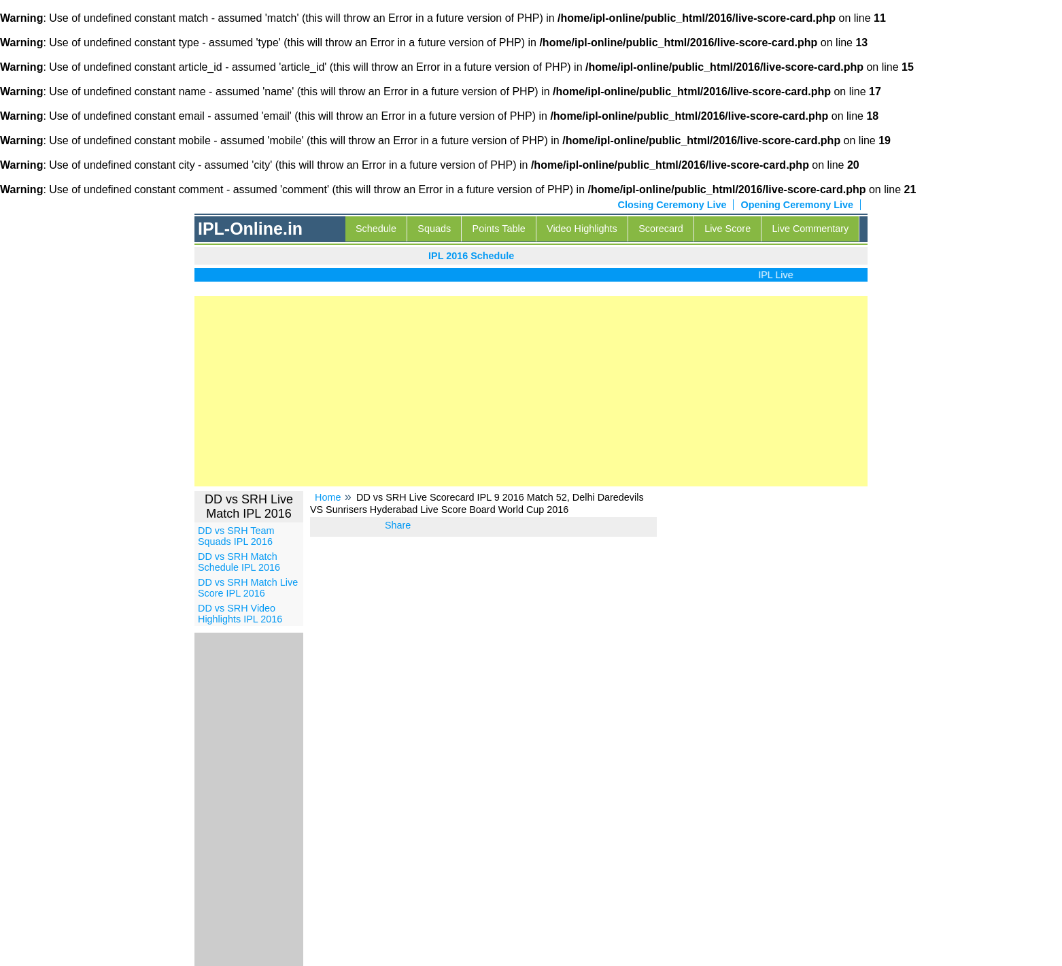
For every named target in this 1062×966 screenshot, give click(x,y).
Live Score (727, 228)
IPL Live (779, 274)
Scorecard (660, 228)
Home (328, 497)
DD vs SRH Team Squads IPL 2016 (236, 536)
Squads (434, 228)
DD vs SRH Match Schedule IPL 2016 (239, 562)
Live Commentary (810, 228)
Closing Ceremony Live (672, 204)
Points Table (499, 228)
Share (398, 525)
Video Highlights (582, 228)
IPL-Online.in (250, 228)
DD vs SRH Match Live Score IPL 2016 (248, 588)
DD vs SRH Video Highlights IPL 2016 (240, 613)
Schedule (376, 228)
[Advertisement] (531, 391)
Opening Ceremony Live (796, 204)
